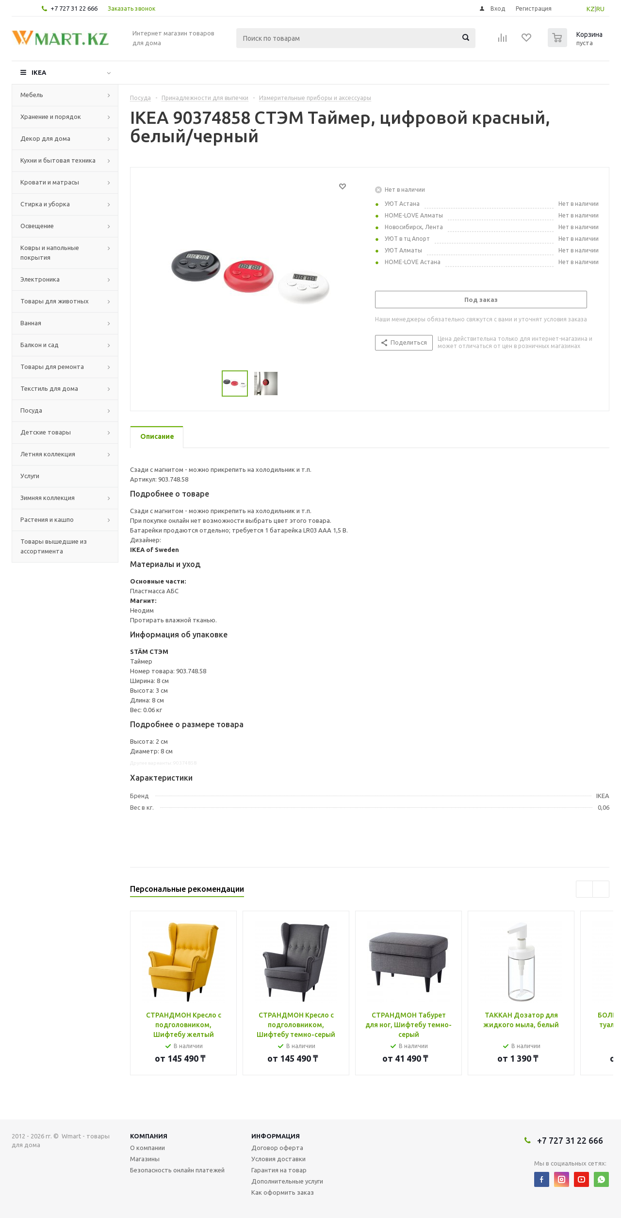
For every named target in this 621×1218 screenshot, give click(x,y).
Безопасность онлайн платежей (177, 1170)
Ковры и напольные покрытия (49, 252)
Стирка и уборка (45, 203)
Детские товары (45, 432)
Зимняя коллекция (47, 497)
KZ (591, 8)
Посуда (31, 410)
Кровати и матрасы (49, 182)
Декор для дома (45, 138)
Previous (584, 889)
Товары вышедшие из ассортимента (53, 546)
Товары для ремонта (52, 366)
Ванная (30, 322)
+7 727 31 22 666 (74, 8)
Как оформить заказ (282, 1192)
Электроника (40, 279)
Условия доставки (278, 1158)
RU (600, 8)
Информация (275, 1136)
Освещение (37, 225)
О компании (147, 1147)
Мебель (31, 94)
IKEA (39, 72)
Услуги (29, 475)
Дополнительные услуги (287, 1181)
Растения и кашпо (47, 519)
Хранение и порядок (50, 116)
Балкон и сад (39, 344)
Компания (148, 1136)
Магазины (145, 1158)
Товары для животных (54, 301)
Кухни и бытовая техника (58, 160)
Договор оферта (277, 1147)
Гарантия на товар (279, 1170)
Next (601, 889)
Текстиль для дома (49, 388)
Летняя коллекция (47, 453)
